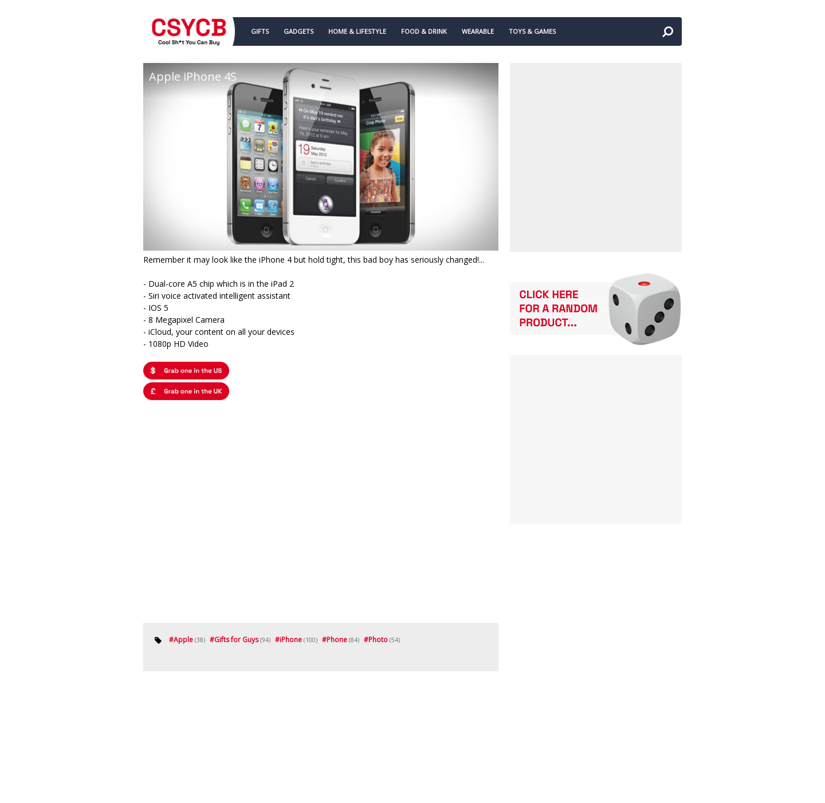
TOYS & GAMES (532, 31)
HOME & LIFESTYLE (357, 31)
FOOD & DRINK (424, 31)
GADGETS (298, 31)
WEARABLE (478, 31)
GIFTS (260, 31)
